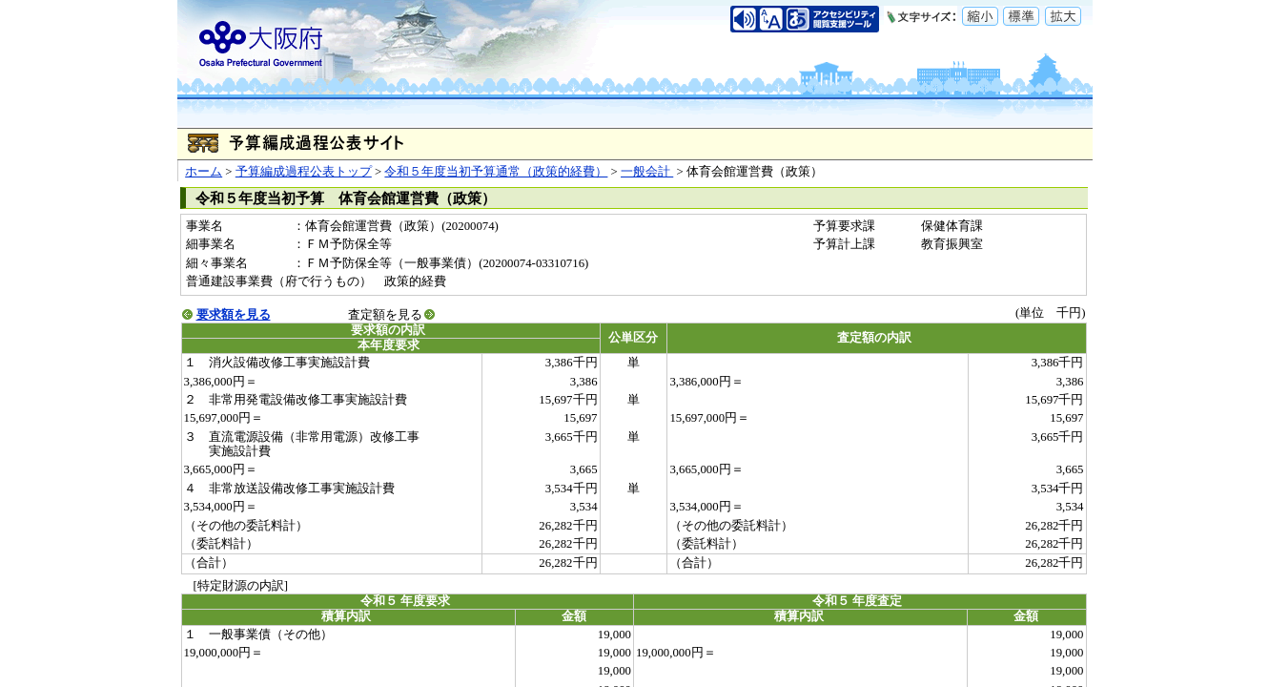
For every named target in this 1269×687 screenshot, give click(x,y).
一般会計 (647, 171)
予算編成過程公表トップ (303, 171)
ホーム (203, 171)
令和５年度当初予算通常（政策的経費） (495, 171)
